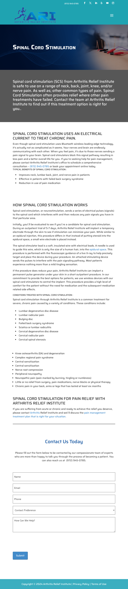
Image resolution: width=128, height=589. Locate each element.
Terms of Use (98, 584)
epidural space (97, 249)
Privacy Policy (81, 584)
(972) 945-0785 (71, 3)
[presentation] (37, 542)
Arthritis (34, 413)
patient (104, 457)
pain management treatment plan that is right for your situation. (59, 414)
